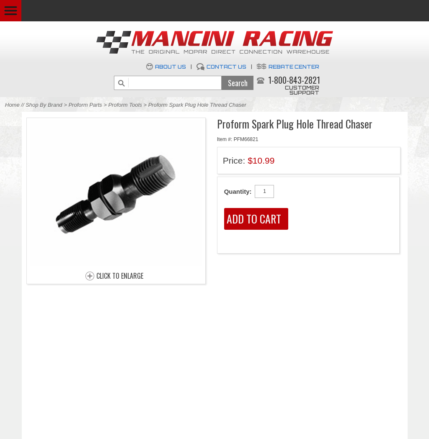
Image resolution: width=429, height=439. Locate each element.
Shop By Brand (44, 105)
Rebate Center (294, 67)
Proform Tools (125, 105)
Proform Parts (85, 105)
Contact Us (226, 67)
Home (12, 105)
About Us (170, 67)
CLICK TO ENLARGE (119, 276)
